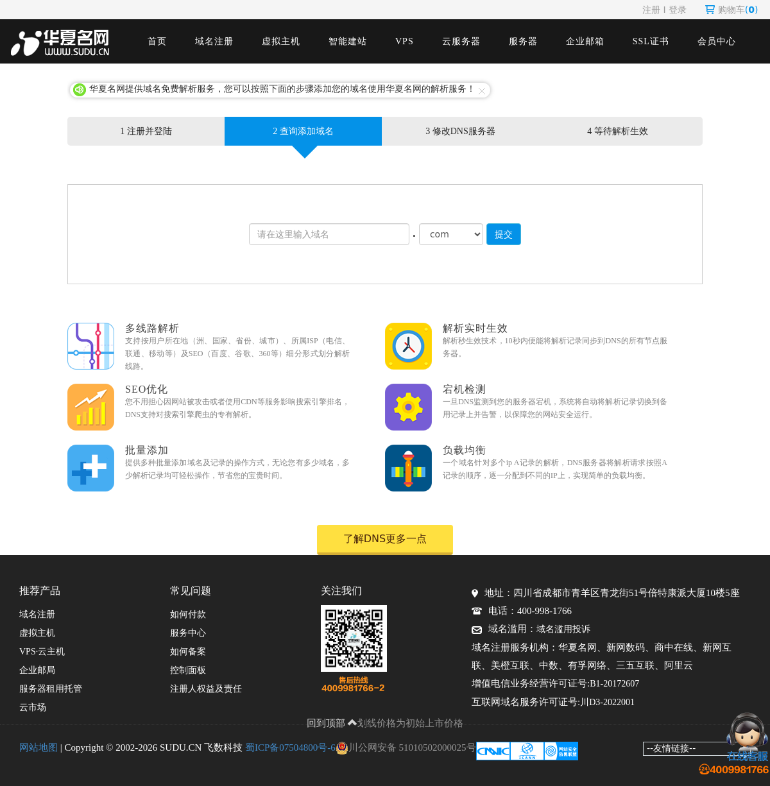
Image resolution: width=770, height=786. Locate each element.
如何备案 (188, 651)
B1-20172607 (614, 683)
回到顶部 (332, 723)
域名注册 (214, 41)
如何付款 (188, 614)
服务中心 (188, 633)
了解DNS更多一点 (385, 539)
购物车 (731, 9)
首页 (157, 41)
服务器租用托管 (50, 689)
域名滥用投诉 (563, 629)
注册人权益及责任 (206, 689)
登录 (678, 9)
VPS (404, 41)
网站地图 (38, 747)
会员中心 (716, 41)
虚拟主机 (281, 41)
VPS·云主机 (42, 651)
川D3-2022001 (607, 702)
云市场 (32, 707)
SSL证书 (651, 41)
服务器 (523, 41)
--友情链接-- (671, 748)
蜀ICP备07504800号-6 (290, 747)
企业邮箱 (585, 41)
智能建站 (348, 41)
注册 (651, 9)
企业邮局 (37, 670)
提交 (504, 234)
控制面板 (188, 670)
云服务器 (461, 41)
